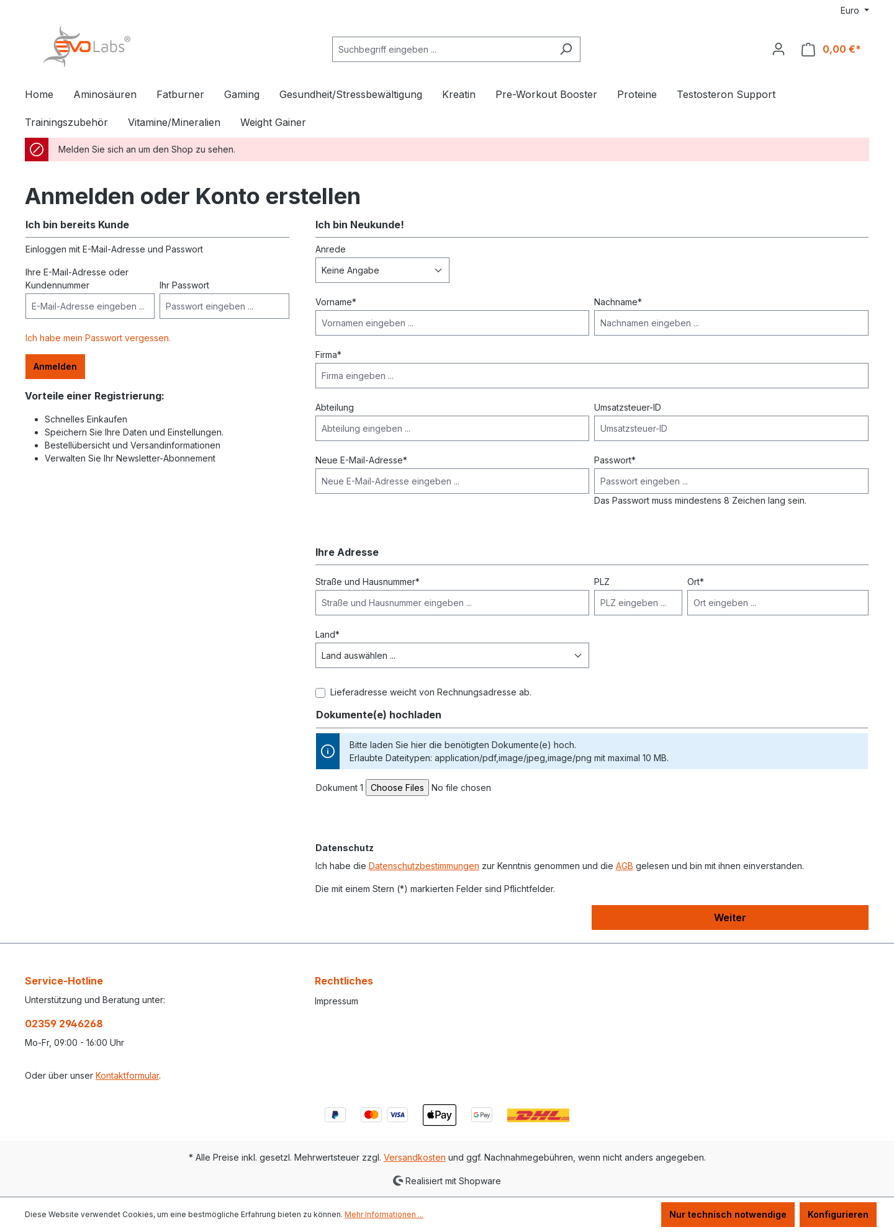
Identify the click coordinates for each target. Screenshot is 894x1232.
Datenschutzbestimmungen (424, 865)
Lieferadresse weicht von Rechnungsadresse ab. (430, 692)
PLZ (602, 581)
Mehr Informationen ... (384, 1214)
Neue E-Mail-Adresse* (361, 460)
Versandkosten (415, 1157)
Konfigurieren (838, 1214)
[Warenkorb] (831, 49)
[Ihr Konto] (778, 49)
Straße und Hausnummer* (367, 581)
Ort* (695, 581)
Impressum (336, 1001)
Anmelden (55, 366)
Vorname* (335, 302)
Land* (327, 634)
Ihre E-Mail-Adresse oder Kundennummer (77, 278)
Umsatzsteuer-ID (627, 407)
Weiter (730, 917)
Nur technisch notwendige (728, 1214)
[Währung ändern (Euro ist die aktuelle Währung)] (855, 10)
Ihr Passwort (184, 285)
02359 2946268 (64, 1023)
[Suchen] (565, 49)
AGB (624, 865)
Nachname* (618, 302)
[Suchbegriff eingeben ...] (442, 49)
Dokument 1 (339, 787)
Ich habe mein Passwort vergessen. (98, 338)
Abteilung (334, 407)
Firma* (328, 354)
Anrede (330, 249)
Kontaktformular (127, 1075)
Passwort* (615, 460)
